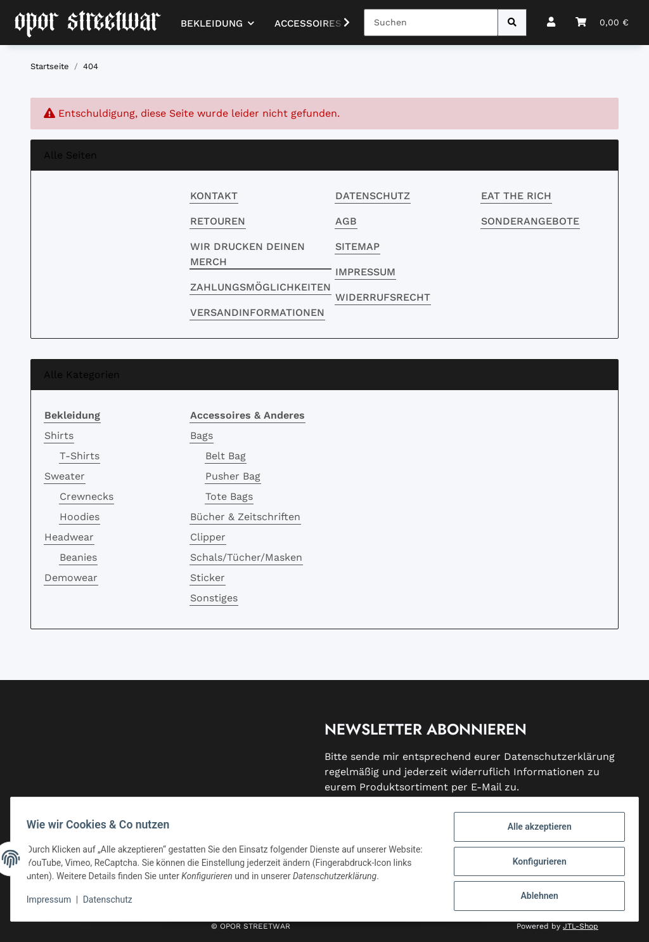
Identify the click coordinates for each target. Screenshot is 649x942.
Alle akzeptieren (535, 831)
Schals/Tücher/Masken (246, 557)
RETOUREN (217, 221)
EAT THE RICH (516, 196)
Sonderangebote (530, 221)
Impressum (365, 272)
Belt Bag (225, 456)
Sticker (207, 578)
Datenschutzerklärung (559, 756)
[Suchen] (431, 22)
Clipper (208, 537)
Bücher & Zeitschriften (245, 517)
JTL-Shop (580, 926)
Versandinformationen (257, 312)
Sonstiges (214, 598)
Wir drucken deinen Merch (247, 254)
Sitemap (357, 246)
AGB (346, 221)
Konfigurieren (535, 864)
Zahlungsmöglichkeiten (260, 287)
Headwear (69, 537)
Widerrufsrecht (382, 297)
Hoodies (80, 517)
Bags (201, 435)
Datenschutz (372, 196)
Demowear (71, 578)
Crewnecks (86, 496)
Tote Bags (229, 496)
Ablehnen (534, 897)
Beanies (78, 557)
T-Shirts (80, 456)
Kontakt (214, 196)
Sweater (64, 476)
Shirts (59, 435)
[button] (551, 22)
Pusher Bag (232, 476)
